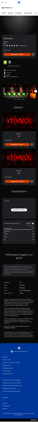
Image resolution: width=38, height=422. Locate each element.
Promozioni (18, 13)
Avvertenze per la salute (9, 327)
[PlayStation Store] (7, 7)
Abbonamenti (28, 13)
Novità (4, 13)
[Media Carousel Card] (15, 91)
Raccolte (10, 13)
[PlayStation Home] (19, 2)
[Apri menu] (2, 2)
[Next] (35, 91)
